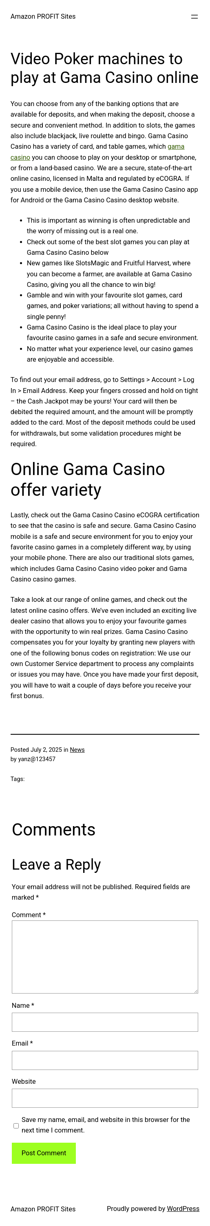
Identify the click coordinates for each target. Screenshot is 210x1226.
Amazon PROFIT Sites (43, 16)
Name (23, 1005)
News (77, 749)
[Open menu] (194, 17)
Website (24, 1081)
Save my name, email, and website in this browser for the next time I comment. (106, 1125)
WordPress (183, 1209)
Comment (29, 915)
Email (22, 1043)
